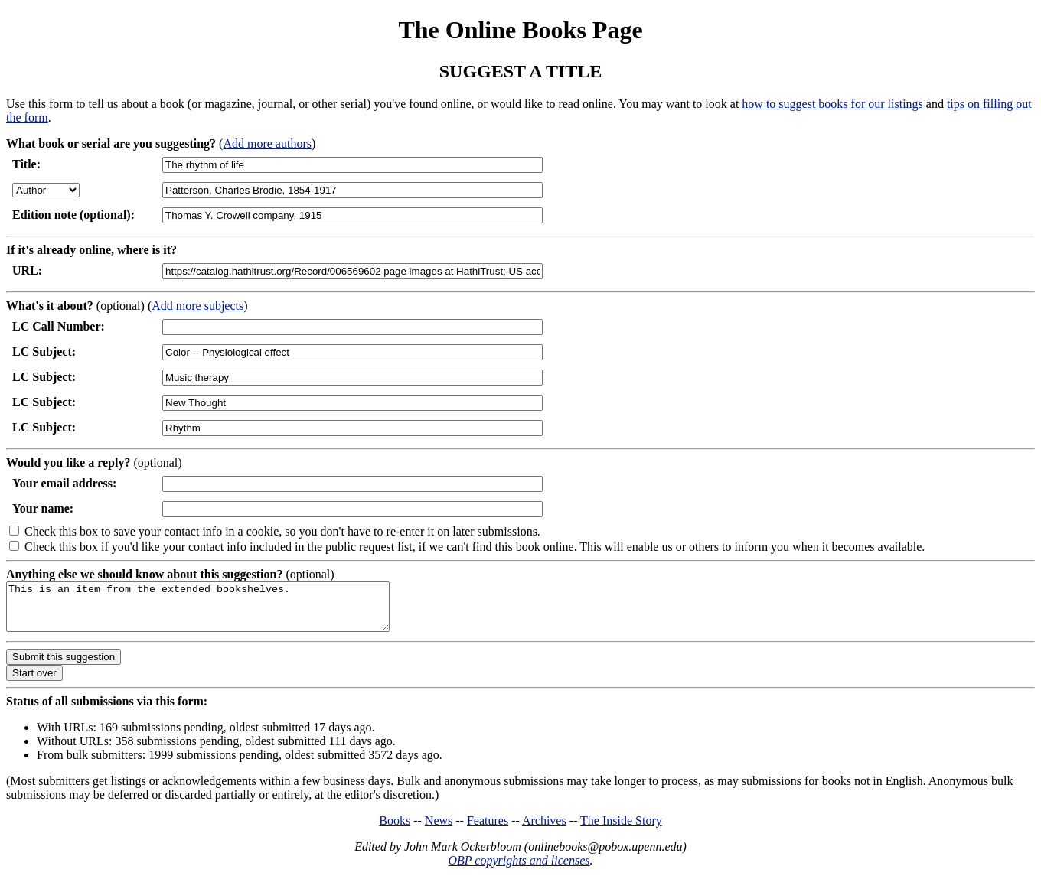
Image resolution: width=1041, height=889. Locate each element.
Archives (544, 829)
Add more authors (267, 143)
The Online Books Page (520, 30)
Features (487, 829)
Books (394, 829)
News (438, 829)
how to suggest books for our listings (832, 103)
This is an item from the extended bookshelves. (221, 611)
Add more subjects (197, 305)
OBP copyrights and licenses (518, 869)
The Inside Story (621, 829)
